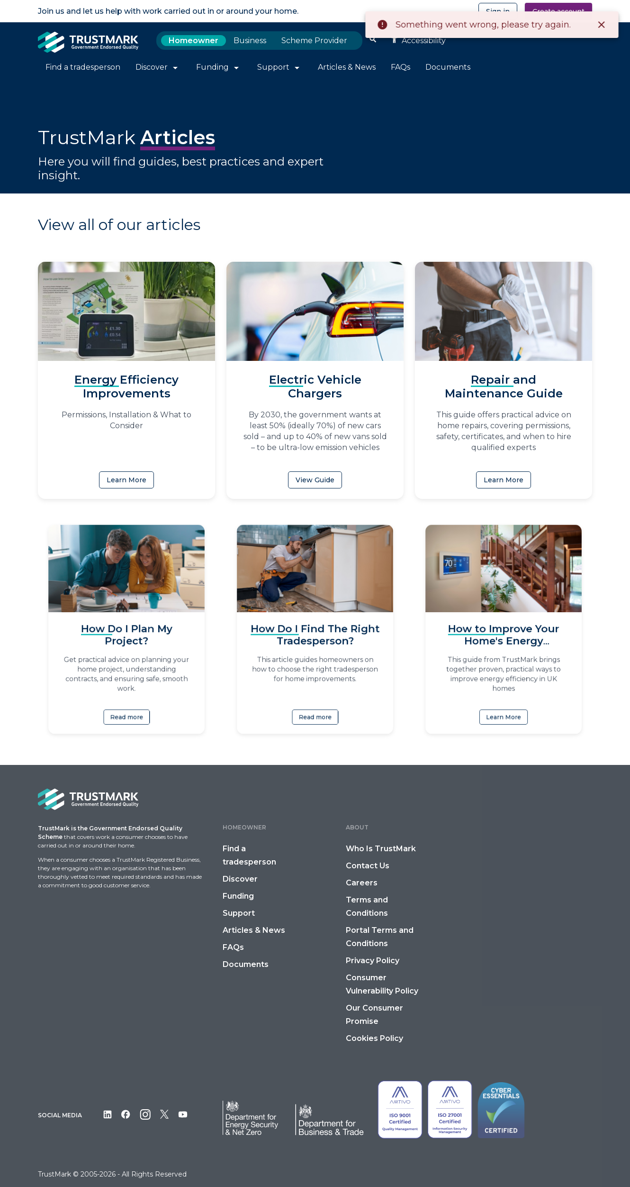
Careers (362, 882)
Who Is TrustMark (381, 848)
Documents (246, 964)
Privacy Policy (372, 960)
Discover (240, 878)
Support (239, 913)
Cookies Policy (374, 1038)
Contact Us (367, 865)
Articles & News (254, 930)
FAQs (233, 947)
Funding (238, 896)
